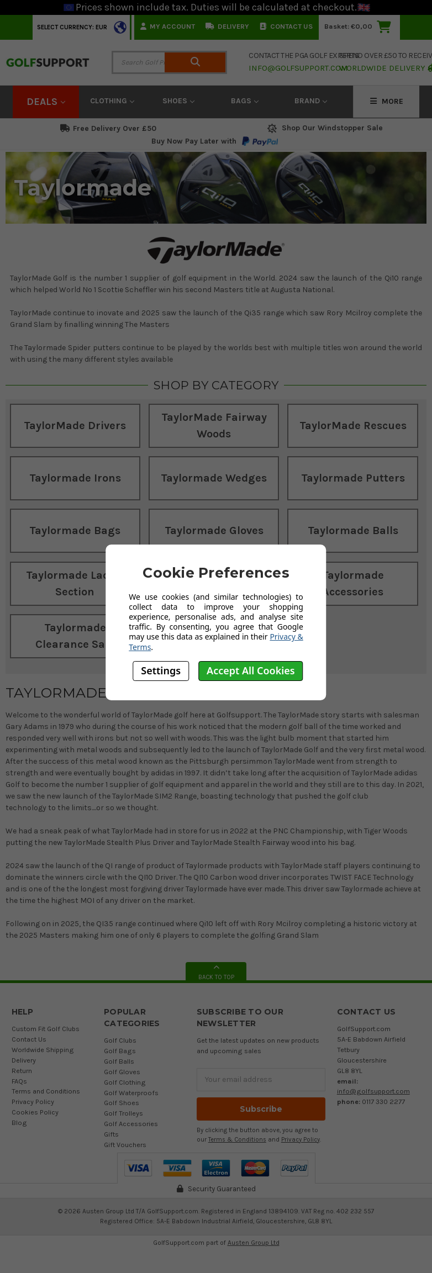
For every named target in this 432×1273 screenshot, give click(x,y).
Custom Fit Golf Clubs (46, 1028)
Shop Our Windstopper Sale (324, 128)
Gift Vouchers (125, 1144)
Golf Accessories (131, 1123)
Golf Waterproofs (131, 1093)
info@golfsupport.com (373, 1091)
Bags (245, 100)
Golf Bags (120, 1051)
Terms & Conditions (237, 1139)
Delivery (227, 26)
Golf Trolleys (123, 1113)
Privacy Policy (33, 1101)
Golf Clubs (120, 1040)
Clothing (112, 100)
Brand (310, 100)
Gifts (111, 1134)
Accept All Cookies (251, 670)
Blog (19, 1122)
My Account (167, 26)
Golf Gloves (122, 1072)
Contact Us (286, 26)
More (386, 101)
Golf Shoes (121, 1102)
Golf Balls (119, 1061)
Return (22, 1070)
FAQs (19, 1081)
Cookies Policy (35, 1112)
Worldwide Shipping (43, 1049)
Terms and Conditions (46, 1091)
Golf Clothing (125, 1082)
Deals (46, 102)
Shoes (178, 100)
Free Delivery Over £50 (108, 128)
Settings (161, 670)
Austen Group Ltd (254, 1242)
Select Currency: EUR (72, 27)
